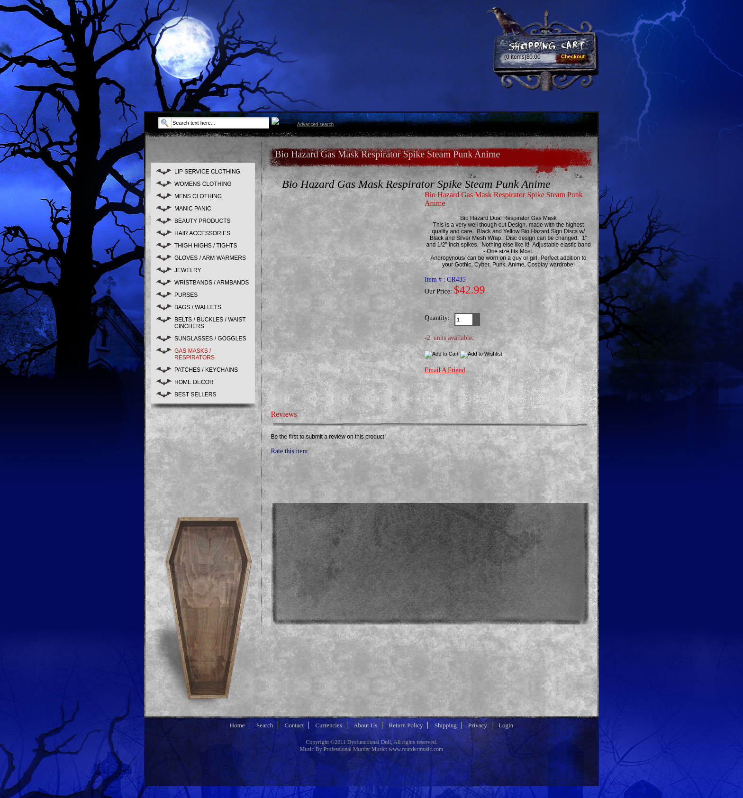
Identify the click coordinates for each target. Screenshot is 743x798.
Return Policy (406, 725)
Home (237, 725)
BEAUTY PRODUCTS (202, 221)
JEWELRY (187, 270)
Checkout (573, 56)
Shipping (446, 725)
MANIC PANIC (192, 208)
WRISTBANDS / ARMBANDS (211, 282)
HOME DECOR (194, 382)
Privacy (477, 725)
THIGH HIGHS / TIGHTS (205, 245)
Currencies (328, 725)
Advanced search (315, 124)
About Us (365, 725)
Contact (294, 725)
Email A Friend (445, 370)
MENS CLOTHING (198, 196)
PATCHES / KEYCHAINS (206, 370)
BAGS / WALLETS (197, 307)
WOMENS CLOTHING (203, 184)
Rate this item (289, 451)
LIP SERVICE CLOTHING (207, 171)
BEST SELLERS (195, 394)
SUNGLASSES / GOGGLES (210, 338)
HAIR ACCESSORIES (202, 233)
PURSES (186, 295)
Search (264, 725)
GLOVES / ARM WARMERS (210, 258)
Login (505, 725)
